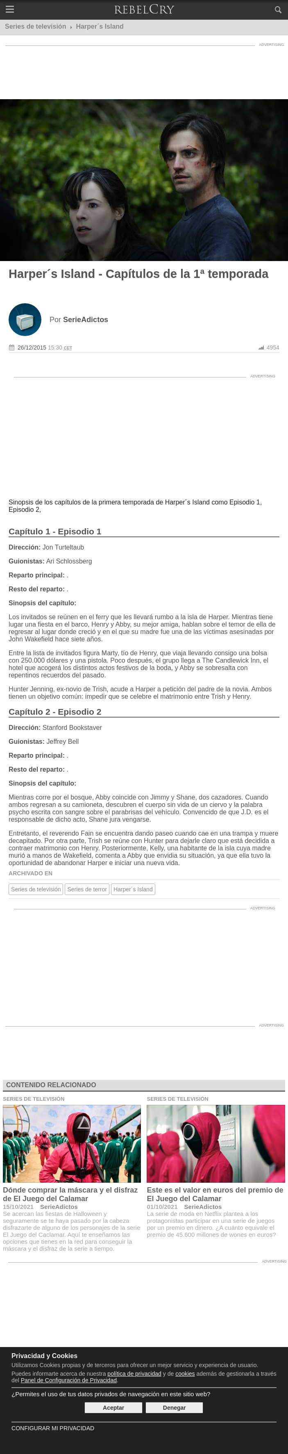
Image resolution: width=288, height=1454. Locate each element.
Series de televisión (36, 889)
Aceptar (113, 1407)
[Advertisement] (144, 70)
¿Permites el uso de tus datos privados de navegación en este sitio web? (110, 1393)
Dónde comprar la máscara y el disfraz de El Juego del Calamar (70, 1194)
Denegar (174, 1407)
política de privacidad (134, 1373)
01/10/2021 (162, 1206)
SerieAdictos (59, 1206)
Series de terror (87, 889)
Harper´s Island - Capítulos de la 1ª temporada (138, 273)
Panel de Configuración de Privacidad (69, 1380)
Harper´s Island (133, 889)
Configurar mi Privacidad (52, 1428)
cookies (185, 1373)
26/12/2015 (32, 347)
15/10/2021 (18, 1206)
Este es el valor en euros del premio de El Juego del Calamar (215, 1194)
